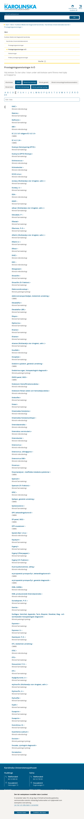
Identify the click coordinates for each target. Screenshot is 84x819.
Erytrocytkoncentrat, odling (23, 567)
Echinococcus (17, 160)
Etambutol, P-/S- (18, 637)
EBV (13, 127)
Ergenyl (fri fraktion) (20, 560)
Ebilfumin (15, 120)
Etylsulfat (15, 698)
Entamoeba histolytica (20, 411)
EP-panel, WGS (17, 519)
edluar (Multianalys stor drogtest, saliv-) (28, 208)
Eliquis (14, 316)
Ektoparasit (16, 269)
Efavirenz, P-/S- (18, 228)
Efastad (15, 221)
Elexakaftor (16, 303)
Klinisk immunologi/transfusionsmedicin (64, 82)
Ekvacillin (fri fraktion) (20, 282)
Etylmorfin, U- (17, 691)
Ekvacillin (15, 276)
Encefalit (15, 350)
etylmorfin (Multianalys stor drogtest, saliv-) (29, 684)
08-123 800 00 (12, 779)
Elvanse (15, 330)
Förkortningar (12, 53)
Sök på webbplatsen (12, 17)
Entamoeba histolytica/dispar (23, 418)
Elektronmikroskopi (19, 289)
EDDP (14, 201)
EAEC (14, 106)
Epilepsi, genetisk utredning (23, 499)
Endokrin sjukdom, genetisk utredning (27, 364)
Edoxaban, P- (17, 215)
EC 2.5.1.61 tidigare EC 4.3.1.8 (23, 133)
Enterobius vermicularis (21, 431)
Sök (74, 17)
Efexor (14, 248)
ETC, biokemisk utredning (22, 644)
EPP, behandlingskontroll (21, 513)
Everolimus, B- (17, 725)
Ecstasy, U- (16, 188)
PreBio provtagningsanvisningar (18, 57)
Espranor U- (16, 630)
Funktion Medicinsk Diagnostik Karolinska (29, 25)
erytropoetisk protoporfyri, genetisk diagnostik (30, 580)
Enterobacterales (18, 424)
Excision (15, 738)
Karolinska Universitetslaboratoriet (57, 25)
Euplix (14, 705)
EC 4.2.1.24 (16, 140)
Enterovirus (16, 445)
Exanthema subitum (20, 732)
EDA (13, 194)
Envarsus (15, 465)
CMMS (18, 82)
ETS (13, 671)
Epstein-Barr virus (19, 533)
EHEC (14, 255)
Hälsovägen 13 (13, 785)
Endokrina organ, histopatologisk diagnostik (29, 370)
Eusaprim (15, 711)
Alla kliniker (9, 82)
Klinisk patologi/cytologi (40, 87)
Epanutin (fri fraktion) (20, 485)
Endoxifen (16, 397)
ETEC (14, 650)
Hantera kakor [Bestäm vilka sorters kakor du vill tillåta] (21, 812)
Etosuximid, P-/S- (18, 664)
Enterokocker (17, 438)
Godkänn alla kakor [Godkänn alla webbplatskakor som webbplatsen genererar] (39, 812)
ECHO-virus (16, 174)
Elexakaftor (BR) (18, 309)
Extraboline (16, 752)
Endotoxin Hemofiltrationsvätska (25, 384)
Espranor (15, 623)
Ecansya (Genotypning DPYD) (23, 147)
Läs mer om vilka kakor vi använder (26, 805)
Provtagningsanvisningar (13, 27)
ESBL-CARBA (17, 587)
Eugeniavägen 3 (38, 785)
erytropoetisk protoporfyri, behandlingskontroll (31, 573)
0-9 (5, 95)
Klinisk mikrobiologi (22, 87)
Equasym (15, 540)
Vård (12, 25)
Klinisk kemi (9, 87)
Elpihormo (16, 323)
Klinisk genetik (43, 82)
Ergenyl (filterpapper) (20, 553)
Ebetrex (15, 113)
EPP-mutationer (18, 526)
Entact (14, 404)
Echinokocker (17, 167)
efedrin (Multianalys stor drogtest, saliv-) (28, 235)
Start (7, 25)
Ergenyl (15, 546)
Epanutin (15, 479)
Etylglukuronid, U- (19, 678)
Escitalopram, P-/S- (19, 601)
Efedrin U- (16, 242)
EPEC (14, 492)
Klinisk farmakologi (30, 82)
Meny (80, 8)
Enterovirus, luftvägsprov (22, 452)
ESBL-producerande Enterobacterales (26, 594)
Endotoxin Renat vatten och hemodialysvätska (30, 391)
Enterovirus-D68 (18, 458)
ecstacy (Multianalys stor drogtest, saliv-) (28, 181)
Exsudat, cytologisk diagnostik (24, 745)
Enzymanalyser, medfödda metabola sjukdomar (31, 472)
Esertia (14, 607)
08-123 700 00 (38, 779)
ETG (13, 657)
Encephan (15, 357)
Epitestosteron (17, 506)
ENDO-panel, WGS (19, 377)
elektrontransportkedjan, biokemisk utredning (30, 296)
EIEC (13, 262)
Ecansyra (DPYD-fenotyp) (22, 154)
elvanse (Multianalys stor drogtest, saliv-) (28, 343)
